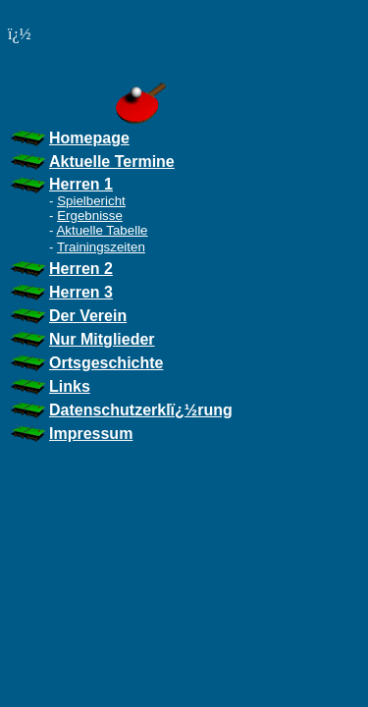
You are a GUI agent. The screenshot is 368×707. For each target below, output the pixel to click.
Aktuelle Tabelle (101, 230)
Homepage (89, 138)
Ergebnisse (90, 215)
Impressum (90, 433)
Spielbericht (91, 200)
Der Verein (88, 315)
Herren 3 (81, 292)
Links (69, 386)
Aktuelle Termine (112, 161)
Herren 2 (81, 268)
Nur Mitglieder (102, 339)
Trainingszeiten (101, 247)
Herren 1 (81, 184)
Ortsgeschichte (106, 362)
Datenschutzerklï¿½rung (141, 410)
